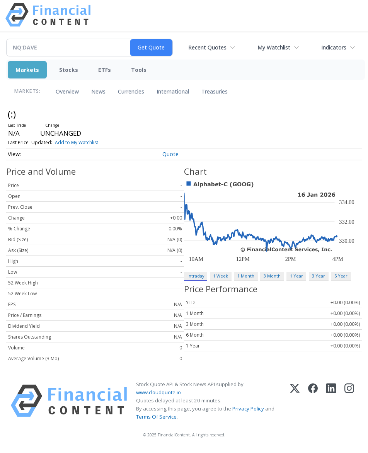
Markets (27, 69)
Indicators (333, 47)
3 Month (272, 276)
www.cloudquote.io (158, 392)
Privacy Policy (248, 408)
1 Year (296, 276)
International (173, 91)
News (98, 91)
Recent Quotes (207, 47)
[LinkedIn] (331, 400)
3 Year (318, 276)
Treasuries (214, 91)
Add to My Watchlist (76, 142)
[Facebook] (313, 400)
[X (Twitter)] (295, 400)
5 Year (341, 276)
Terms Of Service (156, 416)
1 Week (220, 276)
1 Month (245, 276)
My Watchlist (273, 47)
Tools (139, 69)
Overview (67, 91)
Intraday (195, 276)
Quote (170, 154)
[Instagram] (349, 400)
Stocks (68, 69)
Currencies (131, 91)
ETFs (104, 69)
